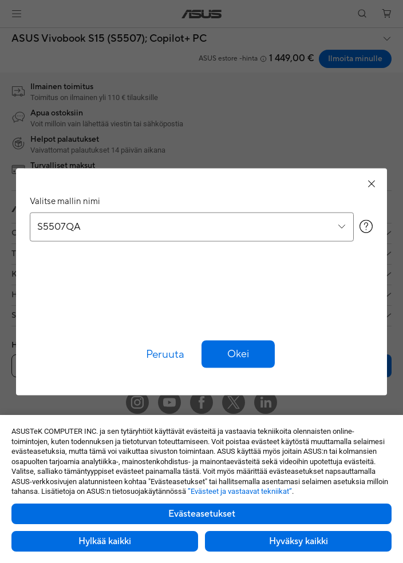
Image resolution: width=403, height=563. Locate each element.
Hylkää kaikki (104, 541)
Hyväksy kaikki (298, 541)
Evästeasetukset (201, 514)
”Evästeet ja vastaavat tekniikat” (240, 491)
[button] (238, 354)
